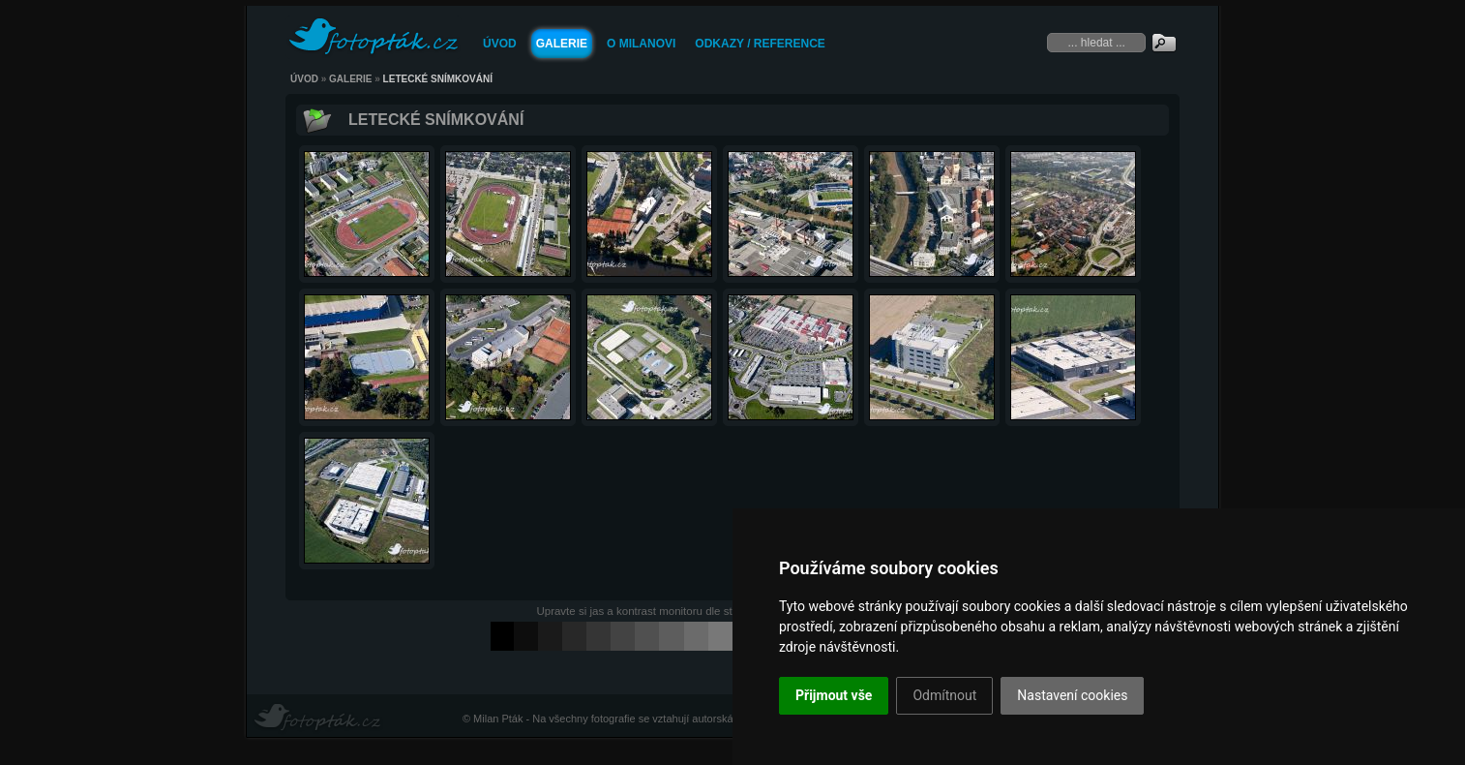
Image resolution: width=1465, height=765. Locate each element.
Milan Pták (498, 718)
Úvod (500, 43)
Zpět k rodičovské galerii (317, 118)
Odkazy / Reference (759, 43)
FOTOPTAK (373, 37)
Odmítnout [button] (944, 695)
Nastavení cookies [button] (1072, 695)
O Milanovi (641, 43)
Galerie (561, 43)
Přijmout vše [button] (833, 695)
